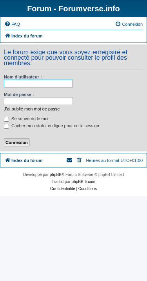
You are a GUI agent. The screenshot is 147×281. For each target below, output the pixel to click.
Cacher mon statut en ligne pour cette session (51, 125)
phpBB (56, 175)
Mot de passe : (19, 94)
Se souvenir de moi (26, 118)
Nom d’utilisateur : (23, 77)
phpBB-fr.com (84, 182)
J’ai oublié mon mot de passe (32, 109)
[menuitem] (12, 24)
